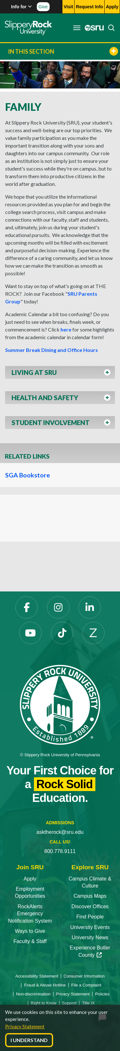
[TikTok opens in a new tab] (62, 633)
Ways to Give (30, 931)
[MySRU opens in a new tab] (92, 27)
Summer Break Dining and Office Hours (51, 350)
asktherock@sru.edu (60, 832)
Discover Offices (89, 906)
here (65, 329)
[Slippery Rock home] (28, 27)
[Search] (109, 28)
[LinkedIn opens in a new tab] (89, 607)
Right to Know (44, 1003)
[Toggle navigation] (76, 28)
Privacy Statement (24, 1026)
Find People (90, 916)
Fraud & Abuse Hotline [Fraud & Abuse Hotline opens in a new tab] (45, 985)
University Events (90, 927)
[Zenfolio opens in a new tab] (93, 633)
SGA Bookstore (27, 475)
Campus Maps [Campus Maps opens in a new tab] (90, 896)
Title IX (88, 1003)
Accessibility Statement (36, 976)
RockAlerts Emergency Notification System (30, 914)
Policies (102, 994)
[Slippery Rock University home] (60, 704)
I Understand (29, 1040)
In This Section (63, 51)
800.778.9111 (60, 851)
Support (69, 1003)
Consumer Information (84, 976)
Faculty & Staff (30, 941)
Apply (30, 878)
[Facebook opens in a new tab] (26, 607)
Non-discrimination (33, 994)
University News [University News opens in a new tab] (90, 937)
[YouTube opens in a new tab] (30, 633)
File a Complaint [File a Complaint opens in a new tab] (86, 985)
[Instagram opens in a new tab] (58, 607)
